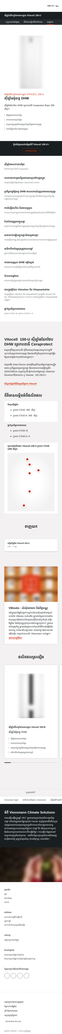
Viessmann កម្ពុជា (11, 800)
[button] (31, 792)
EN (53, 5)
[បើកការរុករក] (57, 6)
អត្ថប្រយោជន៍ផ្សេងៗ (12, 22)
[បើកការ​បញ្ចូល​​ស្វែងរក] (44, 6)
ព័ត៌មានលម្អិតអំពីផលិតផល (33, 22)
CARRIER (27, 1031)
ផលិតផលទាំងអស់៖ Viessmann (34, 800)
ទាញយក (50, 22)
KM (49, 5)
